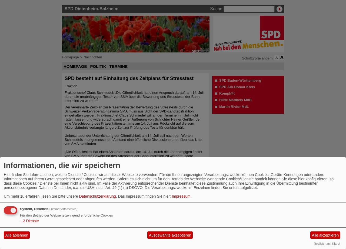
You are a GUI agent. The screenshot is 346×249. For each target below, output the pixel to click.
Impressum (181, 196)
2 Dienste (29, 221)
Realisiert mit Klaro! (327, 243)
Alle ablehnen (16, 235)
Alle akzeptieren (325, 235)
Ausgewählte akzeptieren (170, 235)
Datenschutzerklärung (97, 196)
